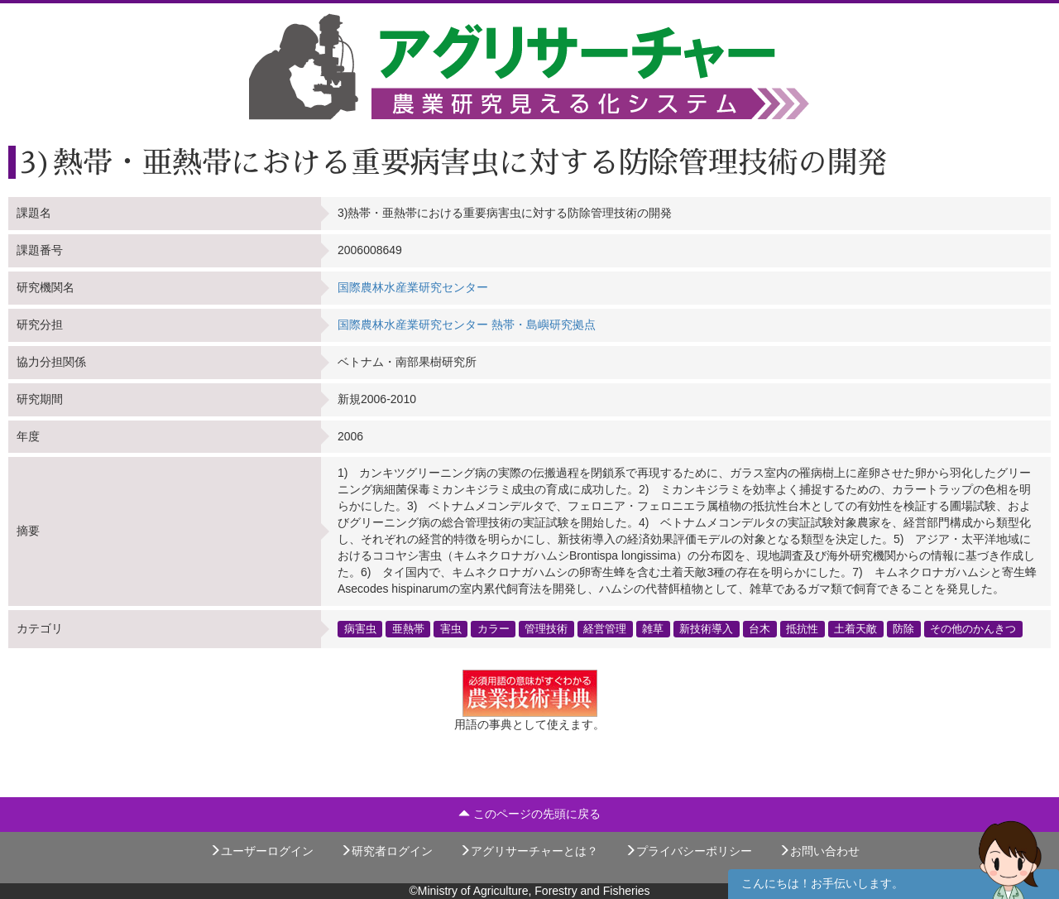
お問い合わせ (819, 851)
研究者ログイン (386, 851)
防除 (903, 628)
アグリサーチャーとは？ (528, 851)
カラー (493, 628)
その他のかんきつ (973, 628)
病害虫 (360, 628)
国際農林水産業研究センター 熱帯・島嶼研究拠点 (467, 324)
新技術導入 (706, 628)
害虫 (451, 628)
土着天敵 (855, 628)
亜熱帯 (408, 628)
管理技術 (546, 628)
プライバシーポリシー (688, 851)
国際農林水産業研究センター (413, 287)
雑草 (653, 628)
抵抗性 (802, 628)
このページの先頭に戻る (529, 813)
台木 (759, 628)
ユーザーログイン (261, 851)
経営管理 (604, 628)
